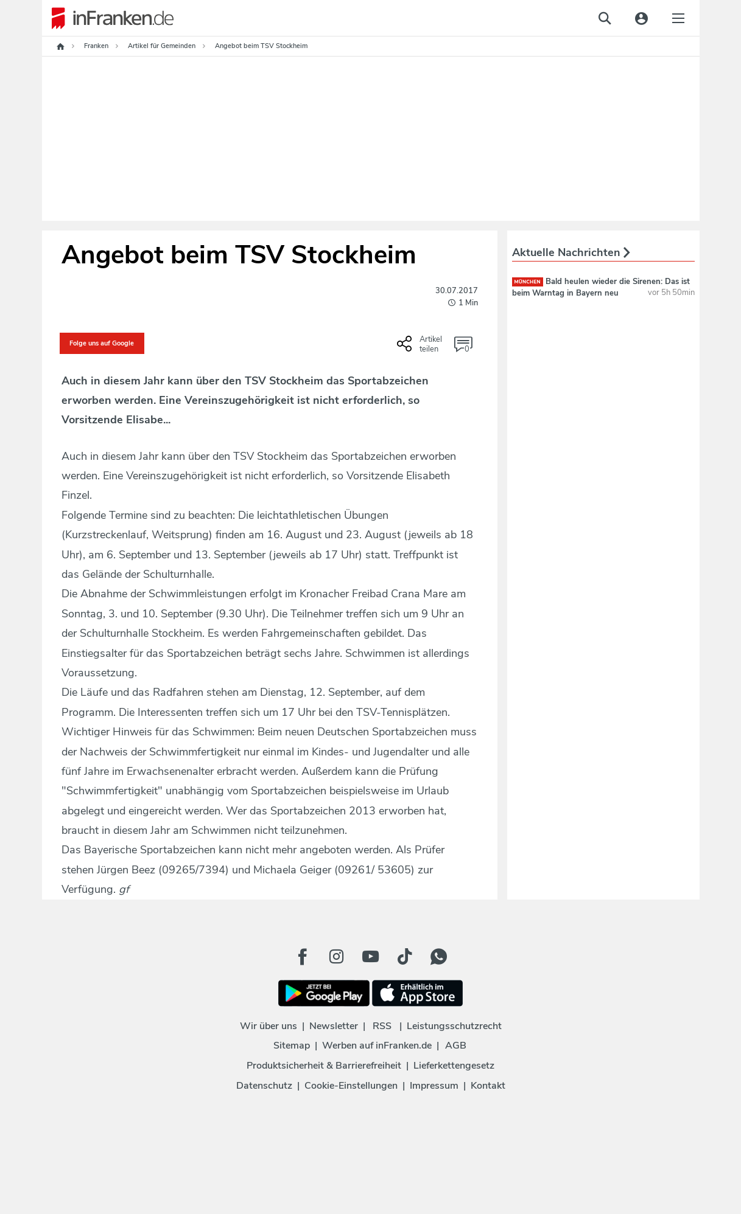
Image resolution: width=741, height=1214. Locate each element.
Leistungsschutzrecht (454, 1026)
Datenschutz (264, 1085)
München (527, 282)
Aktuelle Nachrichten (571, 252)
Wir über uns (268, 1026)
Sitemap (291, 1045)
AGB (455, 1045)
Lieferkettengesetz (453, 1065)
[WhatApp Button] (439, 956)
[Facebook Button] (302, 956)
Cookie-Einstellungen (351, 1085)
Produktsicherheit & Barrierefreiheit (324, 1065)
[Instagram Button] (336, 956)
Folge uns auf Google (101, 343)
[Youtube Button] (370, 956)
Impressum (434, 1085)
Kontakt (488, 1085)
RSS (382, 1026)
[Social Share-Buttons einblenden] (421, 348)
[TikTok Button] (405, 956)
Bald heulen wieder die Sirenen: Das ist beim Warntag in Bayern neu (601, 287)
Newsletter (333, 1026)
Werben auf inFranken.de (377, 1045)
